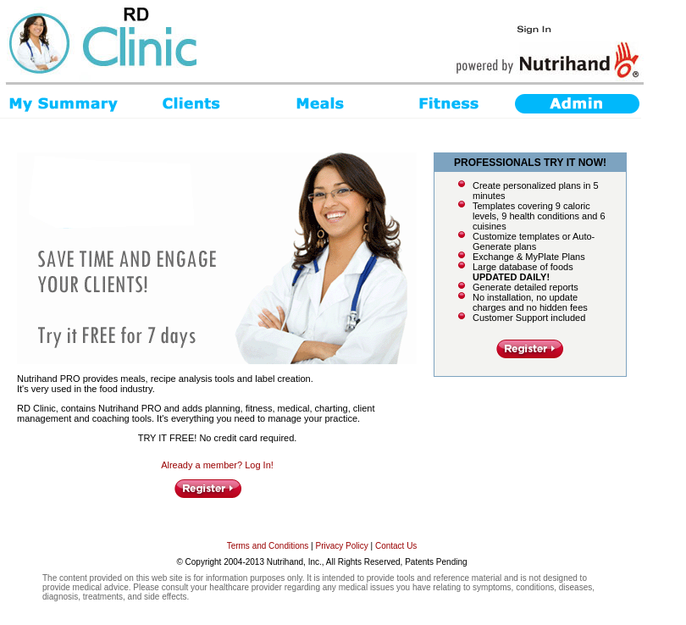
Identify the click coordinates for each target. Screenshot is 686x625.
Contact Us (396, 545)
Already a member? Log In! (217, 465)
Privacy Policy (342, 545)
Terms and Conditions (268, 545)
